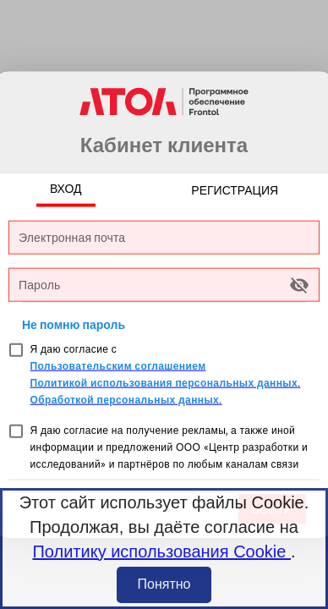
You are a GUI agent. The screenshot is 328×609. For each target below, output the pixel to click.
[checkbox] (16, 350)
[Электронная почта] (164, 237)
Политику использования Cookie (161, 551)
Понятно (164, 584)
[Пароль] (151, 284)
